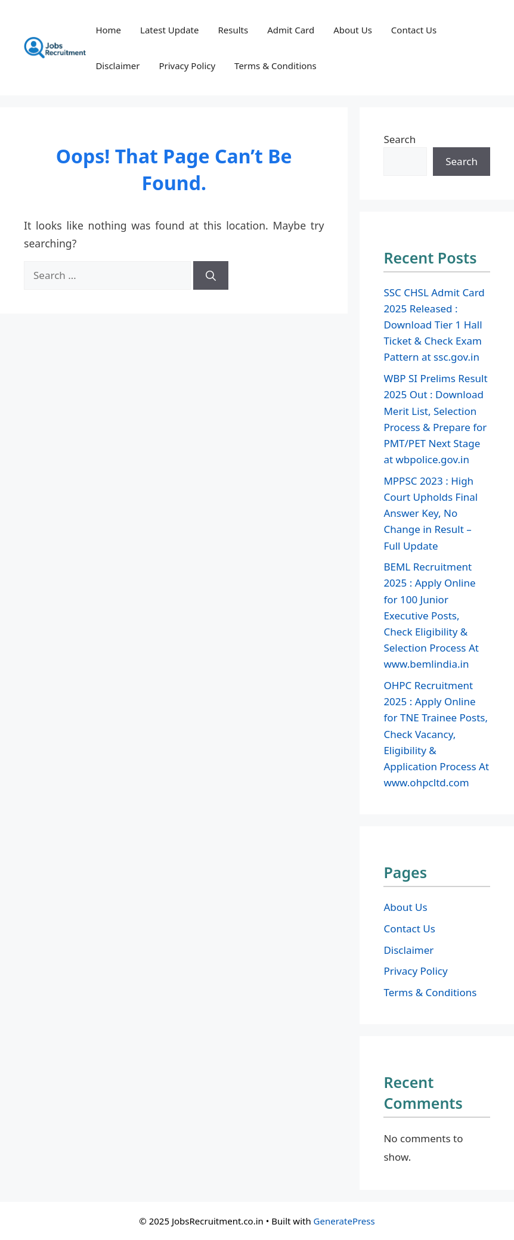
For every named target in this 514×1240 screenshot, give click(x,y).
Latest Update (169, 30)
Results (233, 30)
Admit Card (290, 30)
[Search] (210, 275)
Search (399, 139)
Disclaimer (117, 66)
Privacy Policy (187, 66)
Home (108, 30)
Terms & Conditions (275, 66)
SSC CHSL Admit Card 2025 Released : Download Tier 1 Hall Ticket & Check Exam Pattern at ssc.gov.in (433, 325)
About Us (352, 30)
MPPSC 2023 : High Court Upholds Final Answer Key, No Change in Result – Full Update (430, 513)
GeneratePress (344, 1221)
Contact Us (413, 30)
